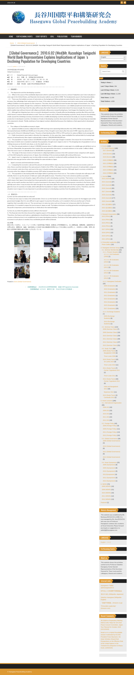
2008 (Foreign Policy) (110, 425)
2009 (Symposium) (109, 468)
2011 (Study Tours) (109, 368)
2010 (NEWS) (106, 493)
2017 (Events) (107, 150)
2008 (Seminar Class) (110, 329)
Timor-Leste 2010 (109, 365)
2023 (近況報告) (107, 211)
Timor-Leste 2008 (109, 356)
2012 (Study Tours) (109, 379)
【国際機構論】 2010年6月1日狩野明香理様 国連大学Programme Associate (52, 287)
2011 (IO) (106, 417)
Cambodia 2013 (109, 397)
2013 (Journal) (106, 178)
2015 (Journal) (106, 185)
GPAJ (52, 36)
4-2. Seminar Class (108, 327)
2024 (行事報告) (108, 173)
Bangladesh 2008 (109, 353)
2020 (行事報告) (108, 160)
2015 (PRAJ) (106, 223)
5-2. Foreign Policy (108, 423)
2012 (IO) (106, 420)
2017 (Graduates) (109, 308)
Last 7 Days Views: (107, 86)
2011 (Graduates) (109, 292)
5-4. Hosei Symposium (109, 462)
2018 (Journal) (106, 195)
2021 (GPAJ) (106, 239)
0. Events (104, 146)
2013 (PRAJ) (106, 216)
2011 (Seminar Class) (110, 339)
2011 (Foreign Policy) (110, 432)
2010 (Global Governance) (26, 43)
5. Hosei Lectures (106, 401)
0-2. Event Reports (108, 148)
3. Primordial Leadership (109, 242)
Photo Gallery (106, 244)
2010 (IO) (106, 414)
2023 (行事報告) (108, 170)
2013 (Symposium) (109, 481)
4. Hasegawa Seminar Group (110, 248)
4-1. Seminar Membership (110, 250)
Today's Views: (106, 82)
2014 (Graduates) (109, 302)
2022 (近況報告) (107, 208)
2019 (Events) (107, 157)
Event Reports (41, 36)
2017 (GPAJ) (106, 229)
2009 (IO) (106, 410)
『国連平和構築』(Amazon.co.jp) (111, 603)
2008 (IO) (106, 407)
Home (12, 43)
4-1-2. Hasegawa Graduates (112, 281)
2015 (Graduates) (109, 305)
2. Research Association (109, 214)
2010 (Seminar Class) (110, 335)
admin (14, 66)
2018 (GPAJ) (106, 232)
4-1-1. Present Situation (110, 252)
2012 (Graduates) (109, 295)
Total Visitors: (106, 101)
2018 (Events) (107, 154)
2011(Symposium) (109, 474)
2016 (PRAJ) (106, 226)
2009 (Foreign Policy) (110, 429)
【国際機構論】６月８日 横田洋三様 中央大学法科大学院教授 (52, 289)
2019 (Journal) (106, 198)
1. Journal (104, 176)
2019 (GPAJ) (106, 236)
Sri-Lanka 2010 (109, 361)
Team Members (76, 36)
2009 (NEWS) (106, 489)
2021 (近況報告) (107, 204)
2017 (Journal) (106, 191)
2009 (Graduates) (109, 286)
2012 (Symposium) (109, 477)
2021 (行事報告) (108, 163)
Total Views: (105, 97)
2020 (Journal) (106, 201)
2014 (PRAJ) (106, 219)
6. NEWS (104, 484)
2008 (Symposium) (109, 465)
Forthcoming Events (24, 36)
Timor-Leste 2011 (109, 376)
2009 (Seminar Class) (110, 332)
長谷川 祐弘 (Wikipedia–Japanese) (112, 594)
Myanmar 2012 (109, 392)
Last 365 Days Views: (108, 94)
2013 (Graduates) (109, 299)
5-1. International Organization (112, 403)
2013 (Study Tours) (109, 395)
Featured (104, 502)
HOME (11, 36)
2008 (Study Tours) (109, 351)
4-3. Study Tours (107, 348)
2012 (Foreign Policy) (110, 435)
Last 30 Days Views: (108, 90)
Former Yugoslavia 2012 (112, 381)
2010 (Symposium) (109, 471)
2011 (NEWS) (106, 496)
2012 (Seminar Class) (110, 342)
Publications (62, 36)
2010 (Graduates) (109, 289)
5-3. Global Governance (109, 438)
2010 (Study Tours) (109, 359)
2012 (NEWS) (106, 499)
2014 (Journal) (106, 182)
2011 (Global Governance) (111, 451)
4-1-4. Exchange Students (111, 312)
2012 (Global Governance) (111, 457)
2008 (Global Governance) (111, 441)
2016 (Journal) (106, 188)
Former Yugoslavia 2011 (112, 370)
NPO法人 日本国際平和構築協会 (111, 591)
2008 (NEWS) (106, 486)
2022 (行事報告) (108, 166)
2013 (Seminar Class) (110, 345)
